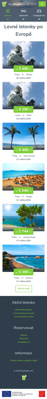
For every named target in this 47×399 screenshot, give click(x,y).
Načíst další (23, 288)
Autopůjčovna (24, 342)
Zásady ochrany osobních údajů (23, 360)
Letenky (23, 335)
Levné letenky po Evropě (23, 313)
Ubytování (23, 338)
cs (32, 3)
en (35, 3)
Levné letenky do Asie (23, 316)
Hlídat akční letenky (23, 309)
